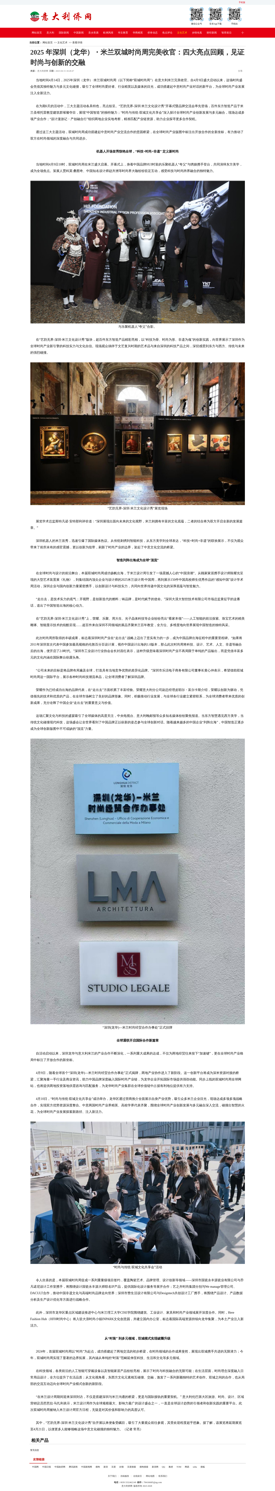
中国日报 (46, 1467)
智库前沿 (226, 32)
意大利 (50, 32)
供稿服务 (124, 1476)
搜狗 (98, 1467)
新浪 (106, 1467)
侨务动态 (153, 32)
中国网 (35, 1467)
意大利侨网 (42, 71)
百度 (113, 1467)
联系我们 (163, 1476)
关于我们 (112, 1476)
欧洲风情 (108, 32)
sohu (195, 1467)
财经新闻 (212, 32)
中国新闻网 (86, 1467)
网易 (187, 1467)
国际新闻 (64, 32)
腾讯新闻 (73, 1467)
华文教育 (123, 32)
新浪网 (155, 1467)
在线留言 (137, 1476)
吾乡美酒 (93, 32)
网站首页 (37, 32)
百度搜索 (131, 1467)
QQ (163, 1467)
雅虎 (171, 1467)
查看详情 (77, 42)
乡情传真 (197, 32)
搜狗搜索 (144, 1467)
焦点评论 (167, 32)
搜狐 (203, 1467)
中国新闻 (79, 32)
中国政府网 (59, 1467)
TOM (179, 1467)
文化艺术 (182, 32)
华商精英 (138, 32)
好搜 (121, 1467)
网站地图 (150, 1476)
